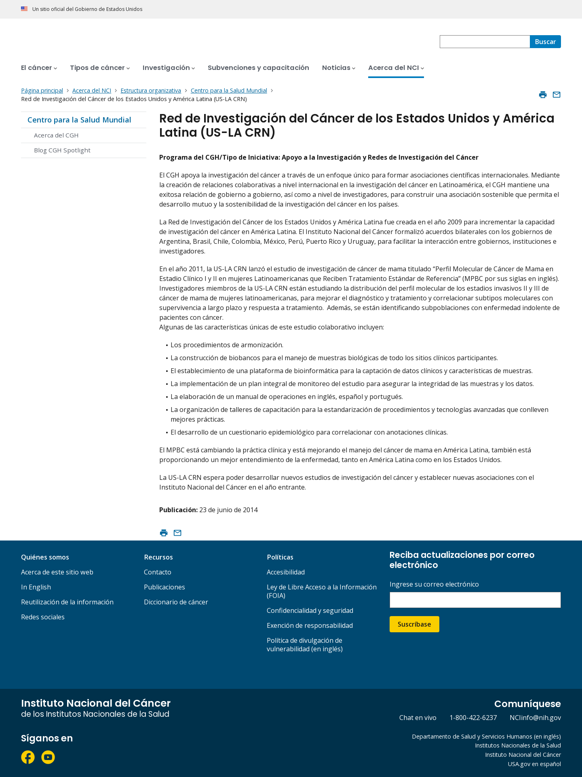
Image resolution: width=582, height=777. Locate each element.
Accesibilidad (286, 572)
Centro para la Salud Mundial (79, 120)
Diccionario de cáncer (176, 602)
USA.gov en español (534, 764)
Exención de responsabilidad (310, 625)
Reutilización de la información (67, 602)
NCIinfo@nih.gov (535, 717)
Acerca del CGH (56, 135)
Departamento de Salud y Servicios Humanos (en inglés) (486, 736)
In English (36, 587)
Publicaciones (164, 587)
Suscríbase (414, 624)
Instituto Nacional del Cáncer (523, 754)
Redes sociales (43, 616)
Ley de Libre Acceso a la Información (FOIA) (322, 591)
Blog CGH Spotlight (62, 150)
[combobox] (485, 41)
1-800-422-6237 (473, 717)
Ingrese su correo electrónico (434, 584)
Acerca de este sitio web (57, 572)
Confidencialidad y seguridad (310, 610)
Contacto (157, 572)
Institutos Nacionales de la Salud (518, 745)
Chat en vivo (417, 717)
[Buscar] (545, 41)
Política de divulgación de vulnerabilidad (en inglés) (305, 644)
